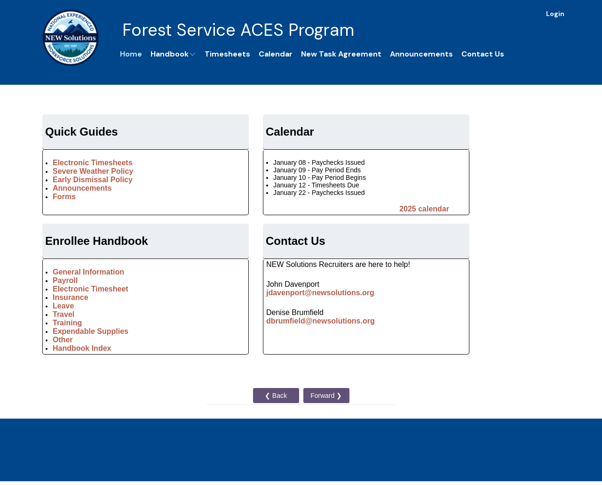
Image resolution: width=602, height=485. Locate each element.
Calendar (276, 54)
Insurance (70, 297)
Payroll (65, 280)
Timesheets (227, 54)
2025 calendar (424, 209)
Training (67, 323)
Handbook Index (82, 348)
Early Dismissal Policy (93, 180)
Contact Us (482, 54)
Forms (64, 197)
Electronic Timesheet (90, 289)
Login (555, 13)
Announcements (421, 54)
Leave (64, 306)
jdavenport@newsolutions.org (320, 293)
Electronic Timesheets (93, 163)
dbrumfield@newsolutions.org (320, 321)
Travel (63, 314)
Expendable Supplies (90, 331)
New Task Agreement (341, 54)
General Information (88, 272)
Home (131, 54)
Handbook (173, 54)
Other (63, 340)
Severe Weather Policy (93, 171)
